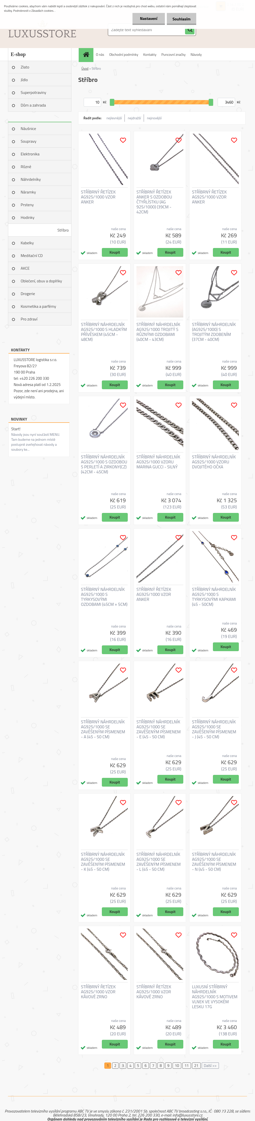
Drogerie (28, 294)
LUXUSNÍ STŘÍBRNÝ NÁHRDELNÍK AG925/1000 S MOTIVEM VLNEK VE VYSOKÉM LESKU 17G (215, 996)
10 (177, 1065)
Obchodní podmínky (123, 54)
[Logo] (42, 29)
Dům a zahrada (33, 105)
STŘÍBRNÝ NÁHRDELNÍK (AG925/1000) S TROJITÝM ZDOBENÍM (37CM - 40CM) (214, 332)
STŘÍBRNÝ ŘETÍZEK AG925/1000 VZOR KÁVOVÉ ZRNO (98, 991)
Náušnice (28, 128)
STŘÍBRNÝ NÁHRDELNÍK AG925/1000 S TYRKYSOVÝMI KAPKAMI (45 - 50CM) (214, 597)
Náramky (28, 192)
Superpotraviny (33, 92)
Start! (15, 429)
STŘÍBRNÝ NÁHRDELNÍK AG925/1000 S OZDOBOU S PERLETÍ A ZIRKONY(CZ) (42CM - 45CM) (104, 464)
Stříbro (63, 230)
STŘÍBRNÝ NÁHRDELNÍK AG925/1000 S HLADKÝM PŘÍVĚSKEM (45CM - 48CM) (104, 332)
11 (187, 1065)
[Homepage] (87, 54)
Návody (196, 54)
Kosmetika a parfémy (38, 306)
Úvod (84, 68)
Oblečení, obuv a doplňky (41, 281)
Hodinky (27, 217)
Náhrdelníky (31, 179)
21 (196, 1065)
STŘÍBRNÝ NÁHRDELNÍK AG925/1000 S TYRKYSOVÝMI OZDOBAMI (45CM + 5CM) (104, 597)
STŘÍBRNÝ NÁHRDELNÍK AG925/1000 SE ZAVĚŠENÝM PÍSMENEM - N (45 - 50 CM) (214, 862)
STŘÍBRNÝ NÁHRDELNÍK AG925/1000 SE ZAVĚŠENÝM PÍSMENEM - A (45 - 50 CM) (103, 729)
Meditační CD (32, 255)
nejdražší (134, 118)
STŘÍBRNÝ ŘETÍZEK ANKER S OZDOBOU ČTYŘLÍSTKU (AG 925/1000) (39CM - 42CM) (154, 201)
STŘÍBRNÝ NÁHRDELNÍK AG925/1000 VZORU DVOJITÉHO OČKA (214, 461)
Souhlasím (181, 19)
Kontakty (149, 54)
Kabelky (27, 243)
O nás (100, 54)
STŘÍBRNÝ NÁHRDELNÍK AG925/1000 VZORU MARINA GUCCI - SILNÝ (158, 461)
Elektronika (30, 154)
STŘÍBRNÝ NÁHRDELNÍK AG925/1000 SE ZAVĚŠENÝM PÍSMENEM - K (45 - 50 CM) (103, 862)
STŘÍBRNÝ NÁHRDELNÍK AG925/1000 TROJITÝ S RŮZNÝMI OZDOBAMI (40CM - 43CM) (158, 332)
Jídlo (24, 80)
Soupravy (28, 141)
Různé (26, 167)
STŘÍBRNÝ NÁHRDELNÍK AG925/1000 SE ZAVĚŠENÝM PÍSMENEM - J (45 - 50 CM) (214, 729)
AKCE (25, 268)
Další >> (210, 1065)
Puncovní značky (173, 54)
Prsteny (27, 205)
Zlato (25, 67)
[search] (189, 30)
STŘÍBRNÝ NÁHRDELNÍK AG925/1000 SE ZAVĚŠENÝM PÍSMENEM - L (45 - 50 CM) (158, 862)
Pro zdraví (29, 319)
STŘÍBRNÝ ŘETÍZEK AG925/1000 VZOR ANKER (98, 196)
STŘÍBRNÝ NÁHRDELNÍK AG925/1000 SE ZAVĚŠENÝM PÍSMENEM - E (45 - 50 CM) (158, 729)
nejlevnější (114, 118)
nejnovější (154, 118)
